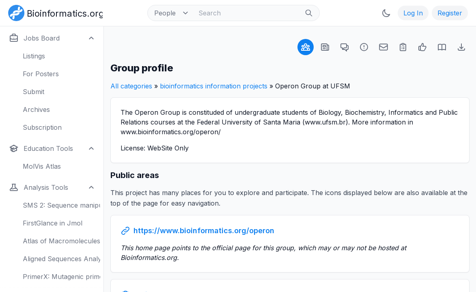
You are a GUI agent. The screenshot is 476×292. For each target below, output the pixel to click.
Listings (34, 56)
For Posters (41, 74)
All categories (131, 86)
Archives (36, 109)
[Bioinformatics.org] (54, 12)
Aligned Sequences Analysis (61, 259)
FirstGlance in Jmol (52, 223)
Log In (413, 13)
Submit (33, 92)
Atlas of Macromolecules (61, 241)
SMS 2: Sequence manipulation (61, 205)
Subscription (42, 127)
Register (449, 13)
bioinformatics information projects (213, 86)
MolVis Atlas (42, 166)
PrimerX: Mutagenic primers (61, 277)
